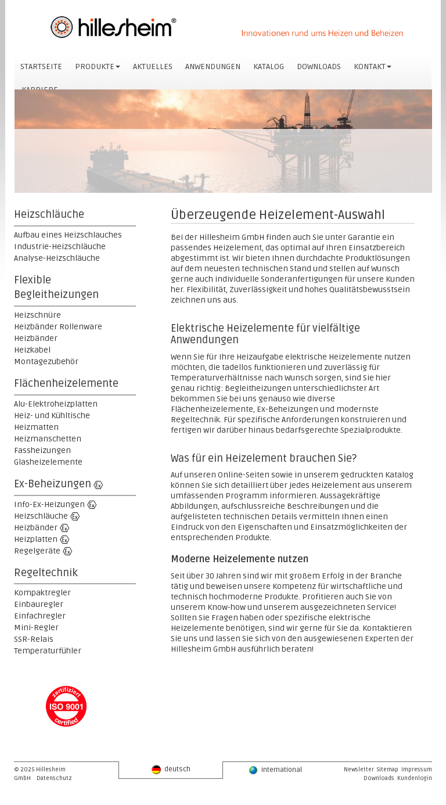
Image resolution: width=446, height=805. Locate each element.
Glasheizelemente (48, 462)
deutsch (171, 769)
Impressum (416, 769)
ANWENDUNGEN (212, 66)
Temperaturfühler (47, 651)
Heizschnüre (37, 315)
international (275, 770)
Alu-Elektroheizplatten (56, 404)
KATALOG (268, 66)
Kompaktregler (42, 593)
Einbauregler (38, 604)
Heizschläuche (49, 214)
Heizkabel (32, 350)
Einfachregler (40, 616)
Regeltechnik (46, 572)
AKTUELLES (152, 66)
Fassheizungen (42, 450)
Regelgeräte (37, 551)
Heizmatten (36, 427)
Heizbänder (35, 338)
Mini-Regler (36, 627)
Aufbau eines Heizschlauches (68, 235)
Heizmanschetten (47, 439)
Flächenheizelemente (66, 383)
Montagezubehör (46, 361)
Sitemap (387, 769)
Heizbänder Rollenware (58, 327)
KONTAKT (372, 66)
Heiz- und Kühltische (52, 416)
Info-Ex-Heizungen (49, 504)
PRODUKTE (97, 66)
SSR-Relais (33, 639)
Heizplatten (35, 539)
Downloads (379, 778)
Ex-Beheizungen (52, 483)
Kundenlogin (414, 778)
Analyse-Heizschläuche (57, 258)
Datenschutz (54, 778)
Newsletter (359, 769)
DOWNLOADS (319, 66)
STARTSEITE (41, 66)
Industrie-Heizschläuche (60, 246)
